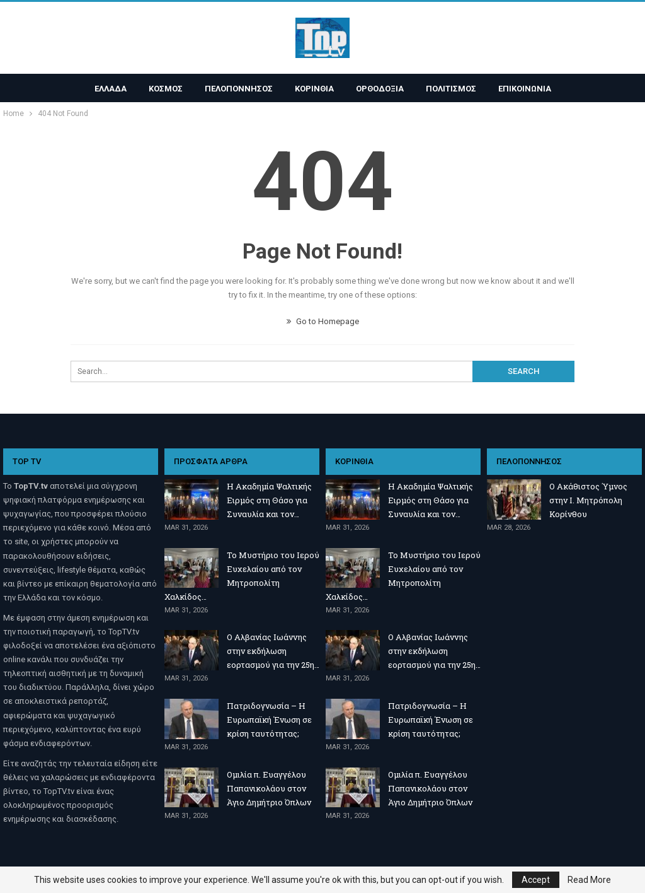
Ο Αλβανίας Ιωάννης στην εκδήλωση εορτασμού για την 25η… (273, 650)
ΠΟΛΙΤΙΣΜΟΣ (451, 88)
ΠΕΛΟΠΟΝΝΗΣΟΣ (239, 88)
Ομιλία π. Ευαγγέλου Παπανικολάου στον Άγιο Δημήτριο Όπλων (269, 788)
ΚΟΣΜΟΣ (166, 88)
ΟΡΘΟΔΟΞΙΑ (380, 88)
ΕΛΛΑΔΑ (110, 88)
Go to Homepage (323, 321)
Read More (589, 879)
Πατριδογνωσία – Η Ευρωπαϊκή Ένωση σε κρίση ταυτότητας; (269, 719)
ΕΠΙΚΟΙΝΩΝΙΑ (524, 88)
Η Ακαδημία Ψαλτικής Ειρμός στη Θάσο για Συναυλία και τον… (269, 500)
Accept (536, 880)
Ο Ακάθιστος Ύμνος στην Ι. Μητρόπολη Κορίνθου (588, 500)
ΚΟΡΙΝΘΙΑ (314, 88)
